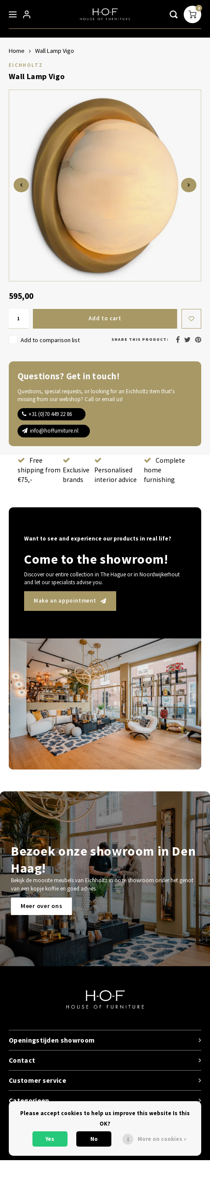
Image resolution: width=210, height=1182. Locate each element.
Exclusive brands (76, 470)
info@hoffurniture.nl (54, 430)
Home (17, 51)
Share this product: (139, 339)
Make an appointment (70, 600)
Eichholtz (26, 65)
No (94, 1139)
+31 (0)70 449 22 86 (50, 414)
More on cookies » (162, 1139)
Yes (50, 1139)
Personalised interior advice (115, 470)
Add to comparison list (50, 340)
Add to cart (105, 318)
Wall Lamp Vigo (54, 51)
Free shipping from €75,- (39, 470)
